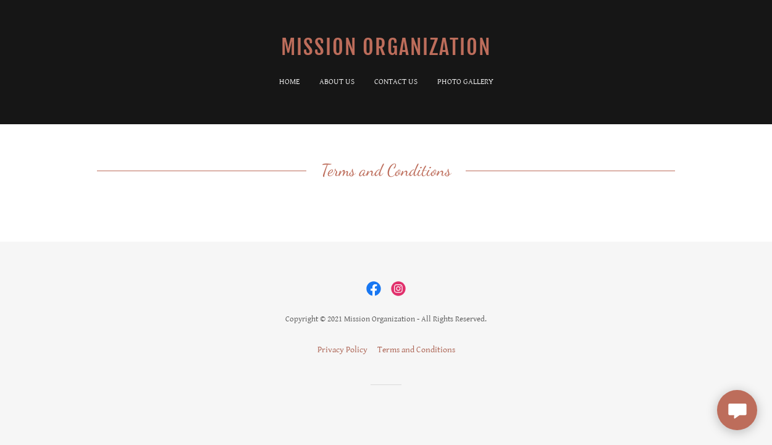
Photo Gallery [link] (465, 82)
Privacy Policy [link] (342, 350)
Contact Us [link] (395, 82)
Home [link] (289, 82)
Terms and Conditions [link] (416, 350)
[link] (386, 52)
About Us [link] (337, 82)
